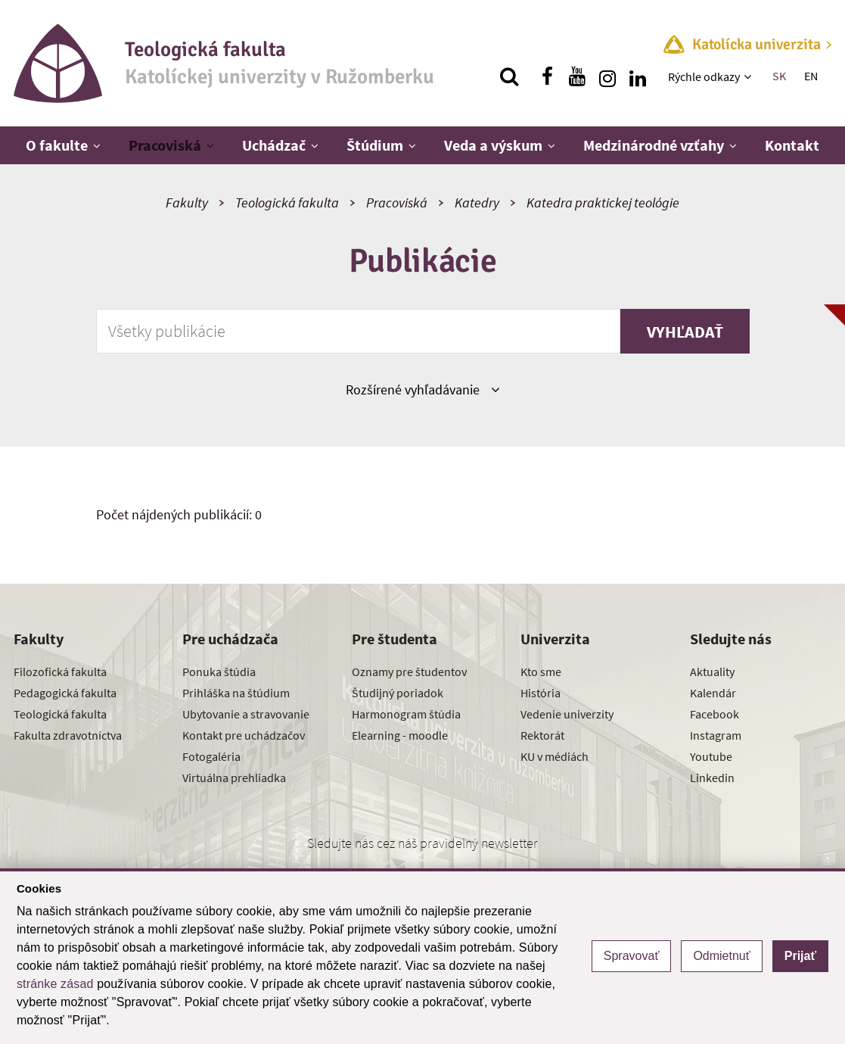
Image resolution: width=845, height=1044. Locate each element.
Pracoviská (165, 145)
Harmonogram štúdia (406, 713)
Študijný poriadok (397, 692)
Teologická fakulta (287, 202)
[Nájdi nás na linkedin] (638, 76)
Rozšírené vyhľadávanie (422, 389)
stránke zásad (55, 983)
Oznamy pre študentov (409, 671)
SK (779, 75)
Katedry (477, 202)
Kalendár (713, 692)
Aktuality (712, 671)
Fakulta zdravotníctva (68, 735)
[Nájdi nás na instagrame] (607, 76)
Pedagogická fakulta (65, 692)
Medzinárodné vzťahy (653, 145)
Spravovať (632, 955)
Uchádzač (274, 145)
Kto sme (540, 671)
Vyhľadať (685, 331)
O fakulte (57, 145)
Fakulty (187, 202)
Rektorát (542, 735)
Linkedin (712, 777)
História (540, 692)
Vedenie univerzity (567, 713)
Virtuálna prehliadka (234, 777)
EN (811, 75)
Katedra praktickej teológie (603, 202)
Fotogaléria (211, 756)
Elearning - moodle (400, 735)
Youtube (711, 756)
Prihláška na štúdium (236, 692)
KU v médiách (554, 756)
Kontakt (792, 145)
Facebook (714, 713)
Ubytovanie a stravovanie (245, 713)
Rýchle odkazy (704, 76)
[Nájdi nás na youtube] (577, 76)
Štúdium (374, 145)
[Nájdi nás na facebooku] (547, 76)
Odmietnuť (721, 955)
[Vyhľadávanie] (509, 76)
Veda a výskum (493, 145)
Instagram (715, 735)
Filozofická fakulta (60, 671)
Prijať (800, 955)
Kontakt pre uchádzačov (243, 735)
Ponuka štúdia (219, 671)
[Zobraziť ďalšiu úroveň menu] (749, 76)
